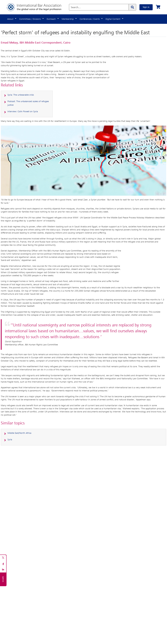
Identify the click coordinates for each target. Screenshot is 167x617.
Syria (10, 439)
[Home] (37, 7)
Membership (68, 19)
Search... (76, 7)
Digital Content (113, 19)
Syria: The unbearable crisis (21, 95)
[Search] (132, 7)
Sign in (146, 7)
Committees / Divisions (30, 19)
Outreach (51, 19)
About (10, 19)
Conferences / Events (90, 19)
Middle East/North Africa (19, 433)
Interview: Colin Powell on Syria (23, 111)
